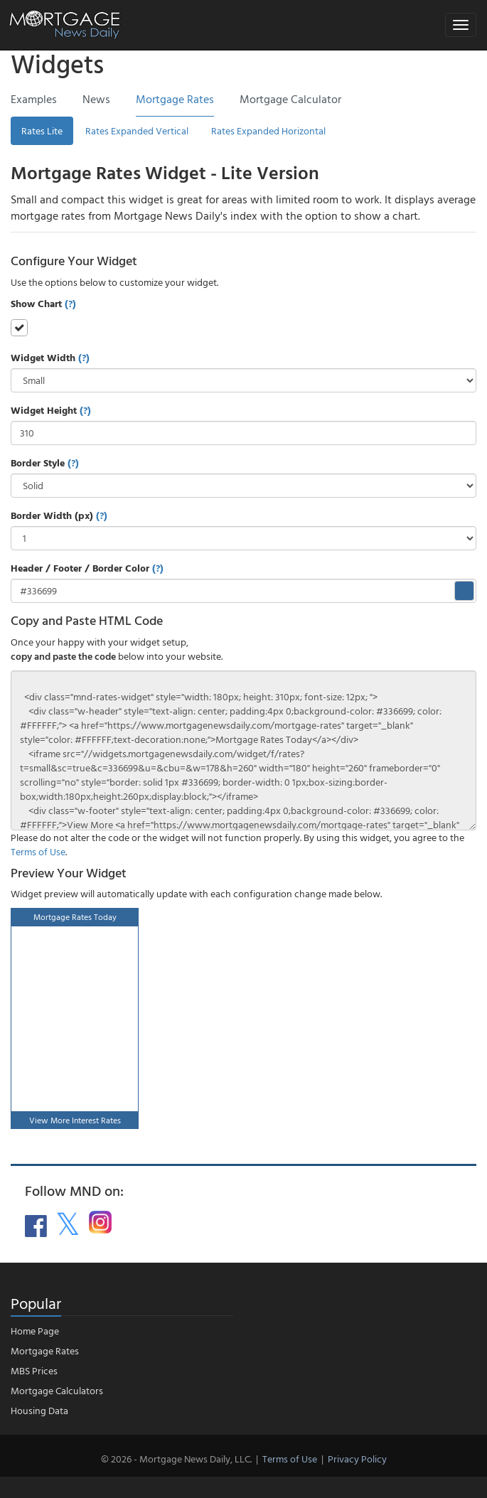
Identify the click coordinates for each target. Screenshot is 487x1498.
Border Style (45, 463)
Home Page (35, 1330)
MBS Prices (34, 1370)
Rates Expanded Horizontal (268, 130)
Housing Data (39, 1410)
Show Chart (43, 303)
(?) (70, 303)
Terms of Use (38, 851)
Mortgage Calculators (57, 1390)
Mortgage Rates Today (75, 916)
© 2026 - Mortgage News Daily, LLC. (176, 1458)
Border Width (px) (59, 515)
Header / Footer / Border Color (87, 568)
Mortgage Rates (45, 1350)
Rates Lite (42, 130)
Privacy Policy (357, 1458)
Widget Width (50, 358)
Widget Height (51, 410)
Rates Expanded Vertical (136, 130)
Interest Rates (96, 1119)
